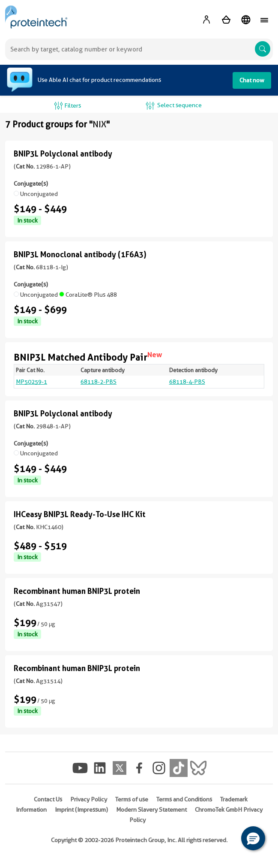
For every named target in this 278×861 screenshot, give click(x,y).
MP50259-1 (31, 381)
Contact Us (48, 799)
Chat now (251, 80)
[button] (253, 838)
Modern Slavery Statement (151, 809)
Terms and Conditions (184, 799)
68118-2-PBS (99, 381)
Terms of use (131, 799)
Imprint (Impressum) (81, 809)
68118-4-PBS (187, 381)
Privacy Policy (88, 799)
